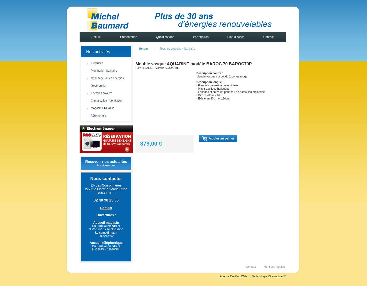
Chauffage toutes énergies (102, 78)
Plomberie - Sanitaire (98, 70)
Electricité (91, 63)
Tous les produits (170, 48)
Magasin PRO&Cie (97, 108)
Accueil (96, 37)
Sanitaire (189, 48)
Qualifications (165, 37)
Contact (268, 37)
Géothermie (93, 85)
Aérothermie (93, 115)
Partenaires (200, 37)
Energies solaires (96, 93)
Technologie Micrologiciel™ (269, 276)
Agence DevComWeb (233, 276)
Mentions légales (274, 266)
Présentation (128, 37)
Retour (143, 48)
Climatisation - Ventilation (101, 100)
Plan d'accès (236, 37)
